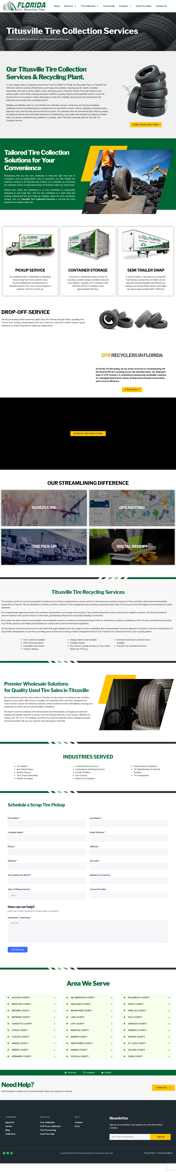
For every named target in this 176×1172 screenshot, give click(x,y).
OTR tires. (84, 649)
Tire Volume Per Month (19, 875)
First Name (14, 818)
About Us (70, 6)
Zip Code (95, 861)
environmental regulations (77, 623)
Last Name (96, 818)
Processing (109, 6)
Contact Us (161, 6)
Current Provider (98, 889)
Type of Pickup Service (19, 889)
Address (13, 861)
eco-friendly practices (11, 623)
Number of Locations (100, 875)
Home (57, 6)
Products (125, 6)
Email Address (98, 832)
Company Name (16, 832)
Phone (11, 846)
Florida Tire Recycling (109, 368)
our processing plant (32, 601)
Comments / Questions (19, 917)
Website (94, 846)
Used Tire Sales (144, 6)
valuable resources (137, 612)
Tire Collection (90, 6)
